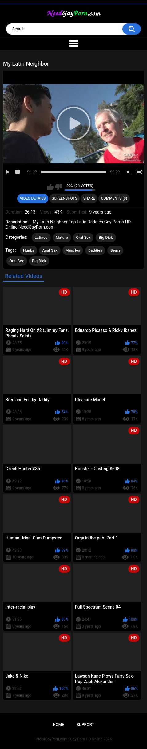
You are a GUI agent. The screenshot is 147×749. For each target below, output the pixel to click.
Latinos (41, 237)
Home (58, 724)
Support (85, 724)
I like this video (50, 187)
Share (89, 198)
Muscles (73, 250)
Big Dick (106, 237)
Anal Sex (49, 250)
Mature (62, 237)
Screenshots (64, 198)
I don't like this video (58, 187)
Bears (115, 250)
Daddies (95, 250)
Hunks (28, 250)
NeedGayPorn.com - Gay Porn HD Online (69, 739)
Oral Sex (83, 237)
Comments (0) (114, 198)
